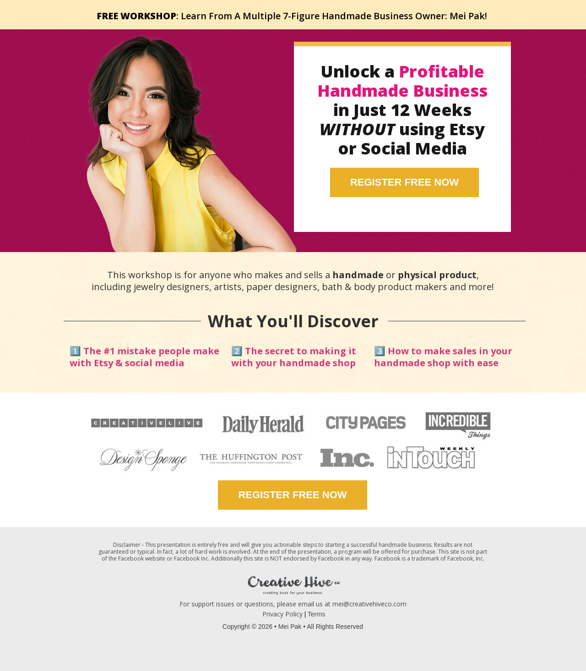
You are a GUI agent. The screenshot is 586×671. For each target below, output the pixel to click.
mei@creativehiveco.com (369, 604)
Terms (316, 614)
